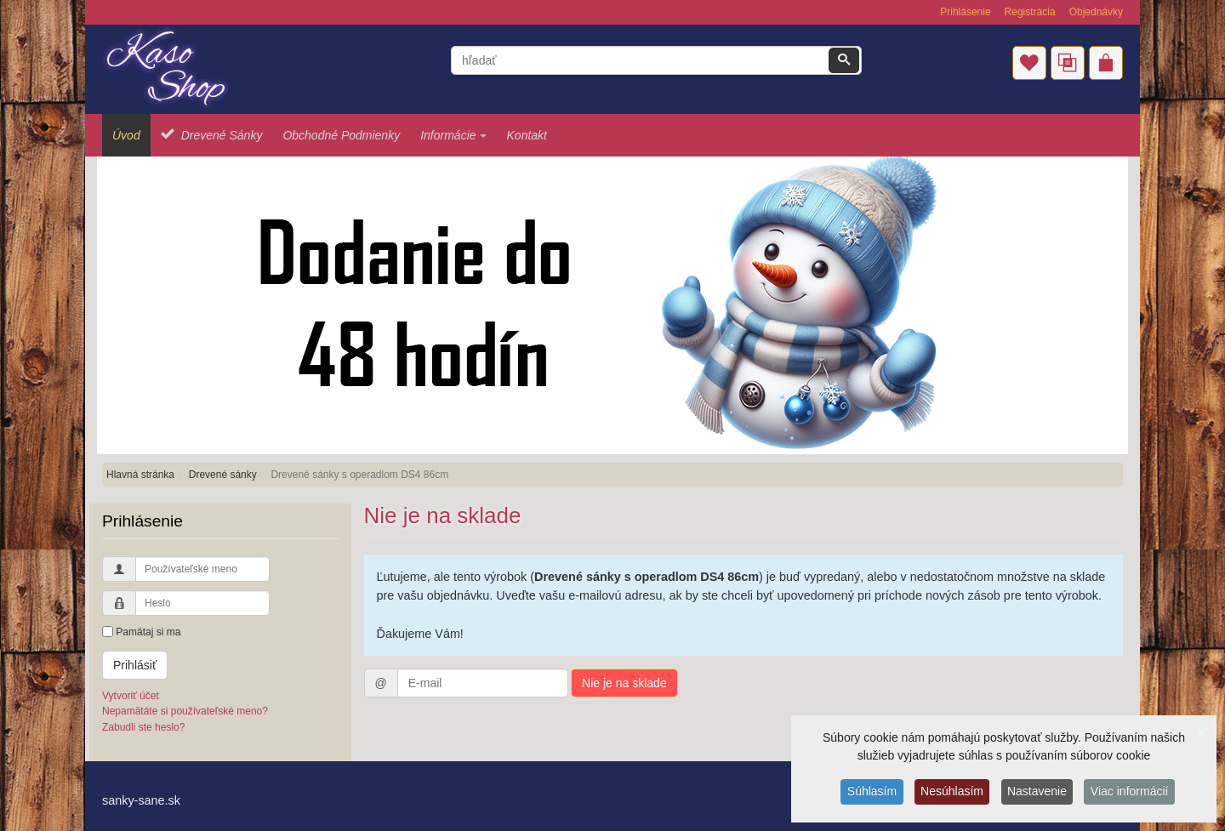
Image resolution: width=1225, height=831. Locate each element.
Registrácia (1030, 12)
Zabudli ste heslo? (143, 727)
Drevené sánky (223, 475)
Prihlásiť (135, 665)
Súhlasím (869, 793)
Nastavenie (1038, 793)
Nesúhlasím (951, 793)
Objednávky (1096, 12)
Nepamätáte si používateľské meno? (185, 711)
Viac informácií (1132, 793)
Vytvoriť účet (130, 696)
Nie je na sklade (624, 683)
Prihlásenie (965, 12)
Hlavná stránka (140, 475)
